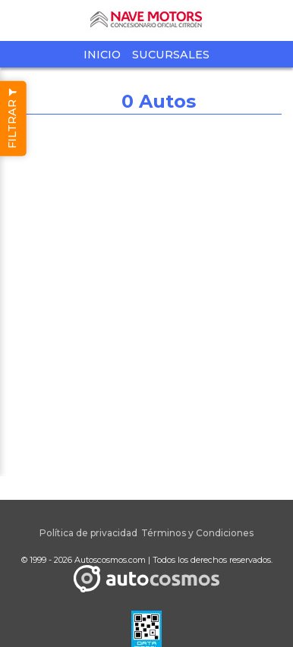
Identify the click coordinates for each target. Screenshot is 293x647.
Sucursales (171, 54)
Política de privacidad (88, 533)
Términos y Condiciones (197, 533)
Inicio (102, 54)
